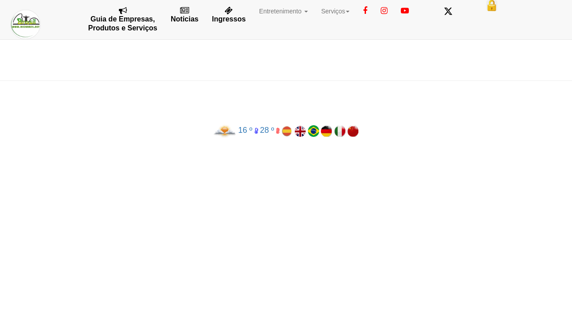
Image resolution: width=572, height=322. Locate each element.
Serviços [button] (335, 11)
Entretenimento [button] (283, 11)
